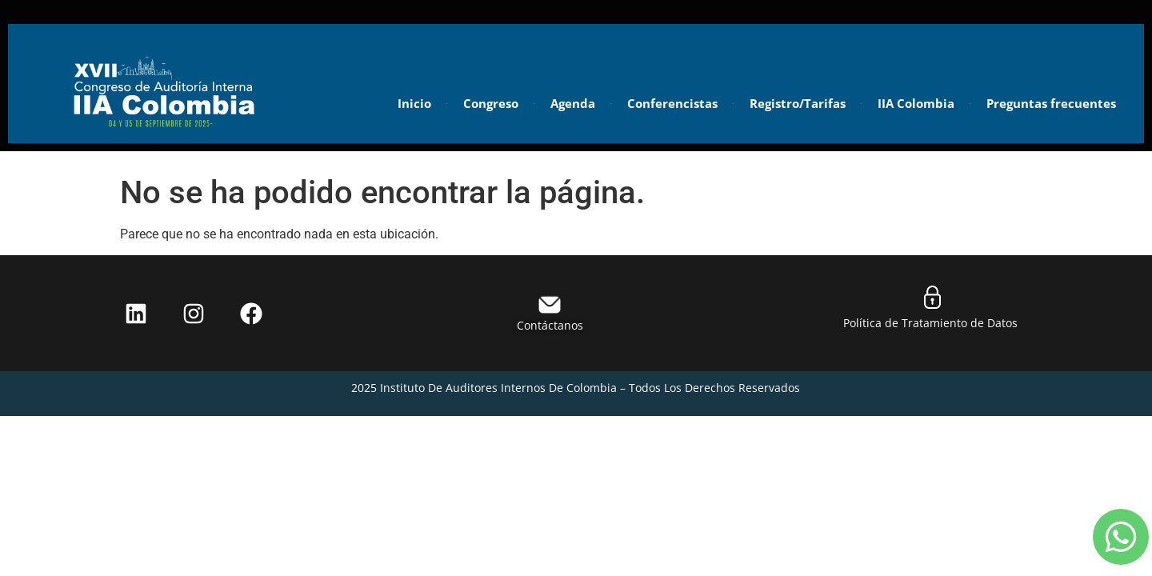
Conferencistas (672, 103)
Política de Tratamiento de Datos (932, 322)
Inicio (414, 103)
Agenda (572, 103)
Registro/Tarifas (798, 103)
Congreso (490, 103)
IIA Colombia (916, 103)
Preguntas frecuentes (1051, 103)
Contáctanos (550, 325)
